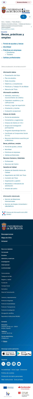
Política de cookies (7, 373)
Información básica (9, 72)
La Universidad (5, 268)
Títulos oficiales (16, 22)
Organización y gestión (12, 181)
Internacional (5, 265)
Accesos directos (22, 2)
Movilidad (8, 149)
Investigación (5, 261)
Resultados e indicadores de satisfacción (14, 185)
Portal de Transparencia (8, 307)
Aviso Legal (15, 369)
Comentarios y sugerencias (14, 120)
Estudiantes (10, 52)
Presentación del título (12, 75)
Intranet (4, 241)
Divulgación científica (7, 313)
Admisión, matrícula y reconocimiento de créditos (14, 97)
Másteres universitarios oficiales (9, 24)
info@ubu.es (5, 338)
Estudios (8, 22)
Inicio (2, 22)
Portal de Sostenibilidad (8, 303)
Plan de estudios (10, 78)
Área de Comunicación (7, 292)
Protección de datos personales (12, 376)
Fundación (4, 282)
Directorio (23, 369)
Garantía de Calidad (10, 167)
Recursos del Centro (11, 164)
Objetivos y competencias (13, 84)
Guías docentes (10, 81)
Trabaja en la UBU (6, 276)
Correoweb (4, 252)
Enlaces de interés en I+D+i (14, 123)
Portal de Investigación (8, 310)
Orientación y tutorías (12, 108)
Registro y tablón (6, 279)
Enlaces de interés (9, 114)
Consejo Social (5, 286)
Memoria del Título (11, 89)
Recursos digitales (7, 249)
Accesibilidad (5, 369)
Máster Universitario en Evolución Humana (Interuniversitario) (11, 26)
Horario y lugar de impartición (15, 105)
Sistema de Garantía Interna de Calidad (15, 171)
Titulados (10, 54)
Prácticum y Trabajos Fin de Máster (17, 86)
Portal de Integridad (7, 300)
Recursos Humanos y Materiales (14, 158)
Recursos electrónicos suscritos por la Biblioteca (17, 139)
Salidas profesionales (12, 155)
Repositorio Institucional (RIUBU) (10, 316)
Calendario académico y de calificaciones (14, 101)
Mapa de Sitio (6, 238)
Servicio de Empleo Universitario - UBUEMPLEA (16, 205)
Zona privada (18, 379)
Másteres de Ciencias (24, 24)
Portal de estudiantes (12, 117)
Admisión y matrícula (7, 258)
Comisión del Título (11, 178)
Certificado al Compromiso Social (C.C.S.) (16, 134)
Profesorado (9, 161)
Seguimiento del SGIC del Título (15, 175)
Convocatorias (5, 273)
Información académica (11, 92)
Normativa (4, 289)
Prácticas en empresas (12, 152)
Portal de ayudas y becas (13, 146)
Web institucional (7, 379)
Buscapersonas (7, 234)
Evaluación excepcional (13, 111)
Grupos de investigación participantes (13, 127)
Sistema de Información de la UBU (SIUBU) (16, 213)
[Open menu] (30, 17)
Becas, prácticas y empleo (12, 143)
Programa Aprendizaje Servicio (15, 130)
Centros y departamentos (8, 297)
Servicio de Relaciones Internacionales (12, 200)
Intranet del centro (11, 188)
